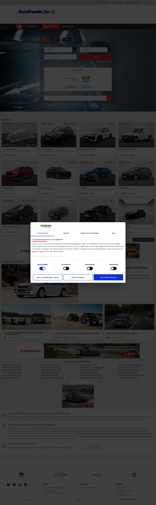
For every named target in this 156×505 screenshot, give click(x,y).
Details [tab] (66, 233)
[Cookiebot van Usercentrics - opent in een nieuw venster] (42, 226)
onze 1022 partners (45, 244)
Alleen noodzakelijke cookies (48, 277)
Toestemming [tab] (42, 233)
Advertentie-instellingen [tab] (90, 233)
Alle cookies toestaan (108, 277)
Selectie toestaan (78, 277)
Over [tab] (113, 233)
